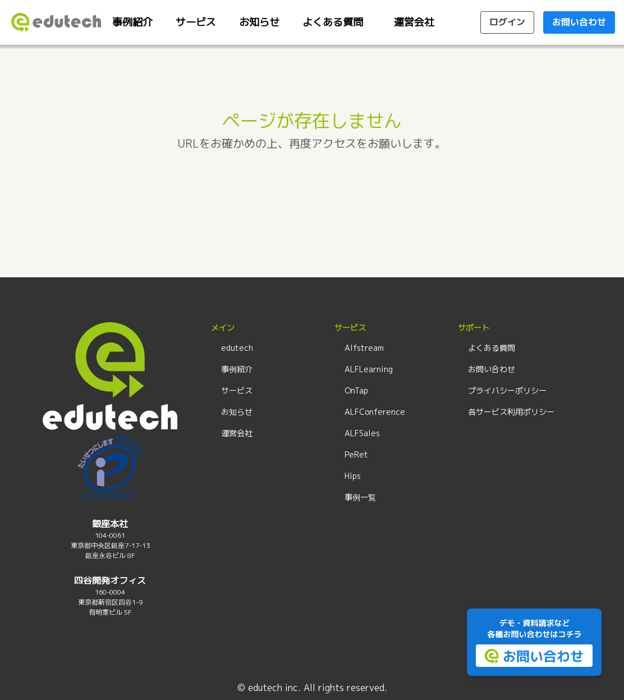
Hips (353, 475)
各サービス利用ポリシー (511, 411)
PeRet (356, 454)
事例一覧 (360, 497)
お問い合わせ (491, 369)
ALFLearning (369, 369)
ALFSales (362, 433)
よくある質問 (332, 22)
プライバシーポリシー (507, 390)
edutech (237, 347)
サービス (196, 22)
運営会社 (414, 22)
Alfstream (364, 347)
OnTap (356, 390)
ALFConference (375, 411)
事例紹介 (132, 22)
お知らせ (259, 22)
